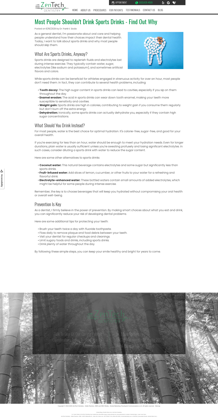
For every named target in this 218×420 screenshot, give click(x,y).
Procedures (99, 10)
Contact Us (149, 10)
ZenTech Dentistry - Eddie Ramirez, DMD (85, 406)
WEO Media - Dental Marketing (110, 406)
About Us (86, 10)
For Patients (116, 10)
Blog (160, 10)
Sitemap (157, 406)
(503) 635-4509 (144, 2)
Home (75, 10)
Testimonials (133, 10)
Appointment (119, 2)
